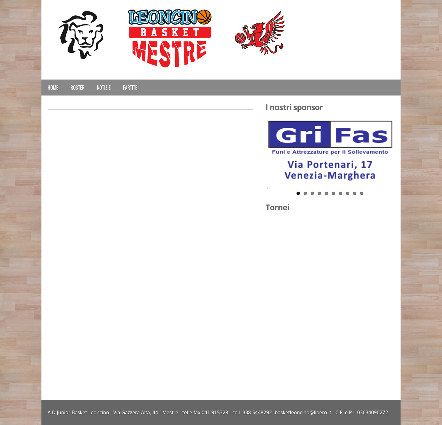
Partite (130, 87)
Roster (78, 87)
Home (53, 87)
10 (361, 193)
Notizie (104, 87)
